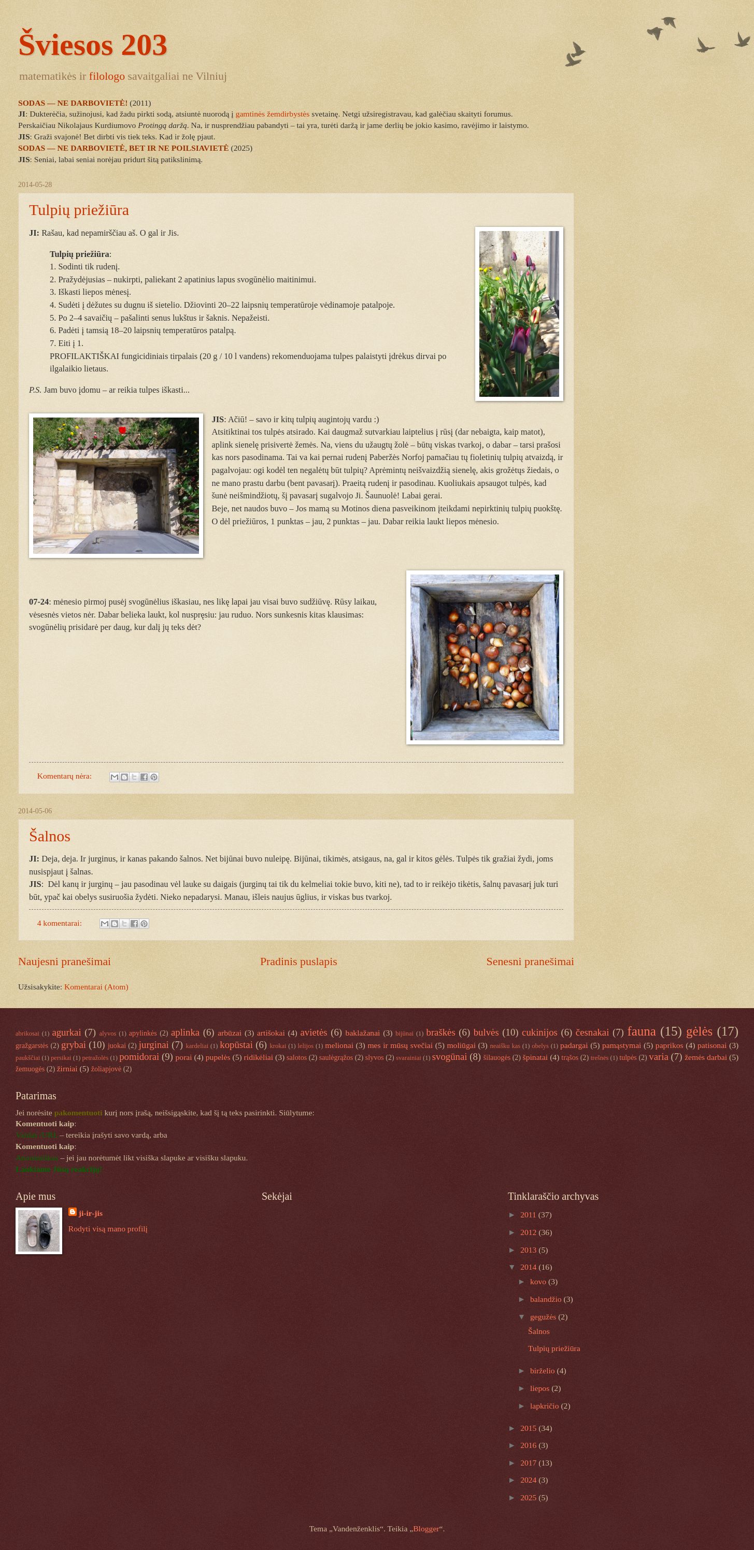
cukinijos (540, 1032)
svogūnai (449, 1056)
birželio (543, 1370)
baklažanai (363, 1032)
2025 (529, 1497)
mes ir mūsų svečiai (400, 1045)
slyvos (374, 1057)
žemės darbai (706, 1057)
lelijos (306, 1046)
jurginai (154, 1044)
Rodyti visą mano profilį (108, 1228)
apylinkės (143, 1033)
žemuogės (30, 1069)
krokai (277, 1046)
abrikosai (27, 1033)
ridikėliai (258, 1057)
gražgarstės (32, 1045)
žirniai (67, 1068)
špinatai (535, 1057)
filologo (107, 75)
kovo (539, 1281)
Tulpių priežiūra (79, 209)
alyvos (108, 1033)
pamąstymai (622, 1045)
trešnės (600, 1057)
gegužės (544, 1316)
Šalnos (49, 835)
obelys (540, 1046)
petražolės (95, 1057)
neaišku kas (505, 1046)
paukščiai (28, 1057)
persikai (61, 1057)
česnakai (592, 1032)
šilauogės (496, 1057)
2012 (529, 1232)
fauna (641, 1031)
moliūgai (461, 1045)
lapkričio (545, 1405)
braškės (441, 1032)
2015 (529, 1428)
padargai (574, 1045)
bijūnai (404, 1033)
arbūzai (229, 1032)
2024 (529, 1479)
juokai (117, 1045)
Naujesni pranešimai (64, 961)
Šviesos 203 (92, 44)
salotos (297, 1057)
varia (658, 1056)
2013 (529, 1249)
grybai (73, 1044)
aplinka (185, 1032)
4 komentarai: (60, 922)
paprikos (670, 1045)
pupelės (218, 1057)
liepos (540, 1388)
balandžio (547, 1299)
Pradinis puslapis (298, 961)
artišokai (271, 1032)
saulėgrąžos (336, 1057)
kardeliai (197, 1046)
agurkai (66, 1032)
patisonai (712, 1045)
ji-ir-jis (91, 1213)
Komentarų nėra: (65, 775)
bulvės (486, 1032)
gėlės (699, 1031)
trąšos (569, 1057)
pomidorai (139, 1056)
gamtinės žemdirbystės (274, 113)
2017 (529, 1462)
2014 (529, 1266)
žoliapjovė (106, 1069)
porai (184, 1057)
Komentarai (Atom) (96, 986)
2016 (529, 1445)
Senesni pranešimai (531, 961)
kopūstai (236, 1044)
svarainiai (408, 1057)
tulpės (628, 1057)
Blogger (426, 1528)
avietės (314, 1032)
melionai (339, 1045)
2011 (529, 1214)
